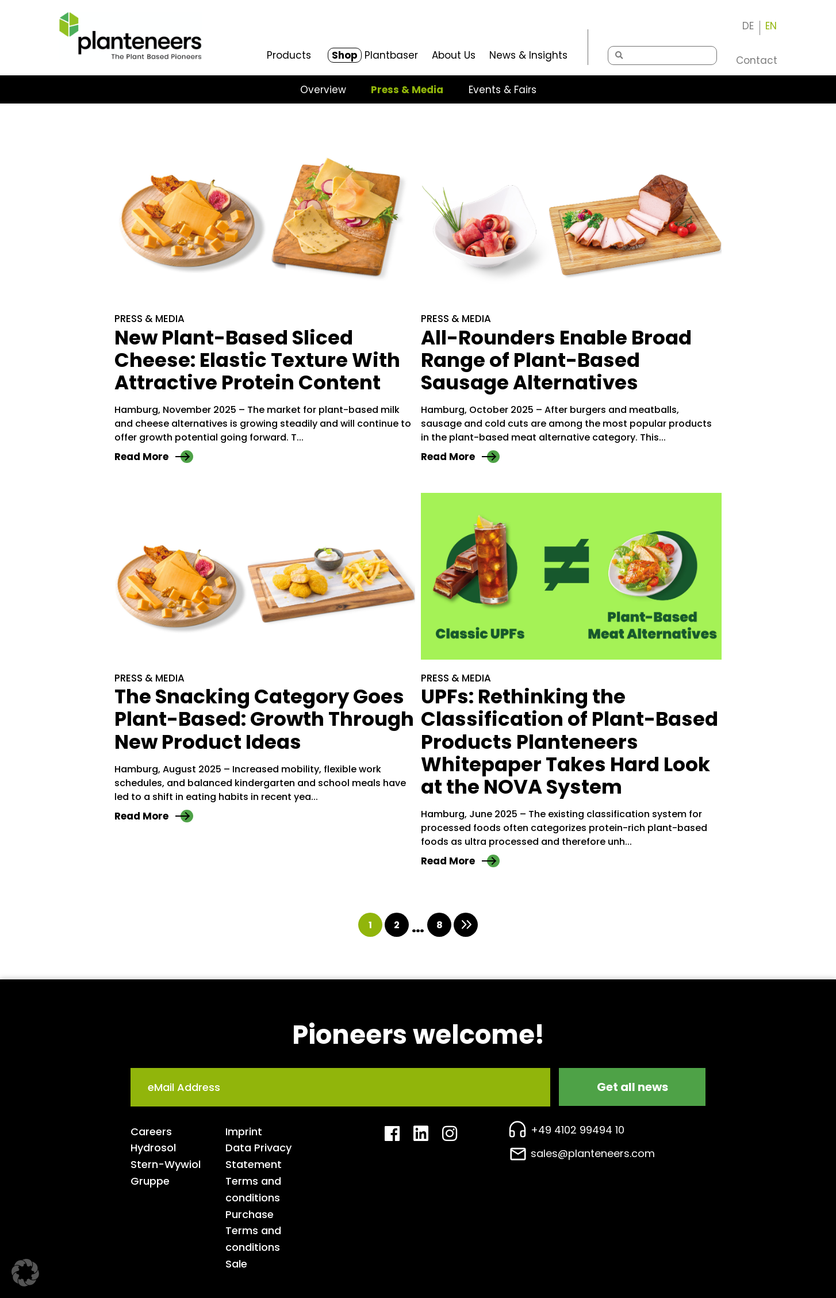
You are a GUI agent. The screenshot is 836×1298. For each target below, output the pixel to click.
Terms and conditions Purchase (253, 1198)
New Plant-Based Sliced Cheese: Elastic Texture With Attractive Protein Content (257, 360)
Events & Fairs (502, 90)
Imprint (243, 1131)
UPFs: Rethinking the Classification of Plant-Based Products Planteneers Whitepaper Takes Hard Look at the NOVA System (569, 742)
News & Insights (528, 55)
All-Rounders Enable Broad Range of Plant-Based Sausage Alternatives (556, 360)
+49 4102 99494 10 (577, 1130)
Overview (323, 90)
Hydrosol (153, 1147)
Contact (756, 60)
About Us (453, 55)
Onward (466, 925)
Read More (153, 457)
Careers (151, 1131)
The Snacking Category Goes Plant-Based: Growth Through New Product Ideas (264, 719)
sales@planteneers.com (593, 1153)
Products (289, 55)
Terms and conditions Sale (253, 1247)
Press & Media (407, 90)
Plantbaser (373, 55)
